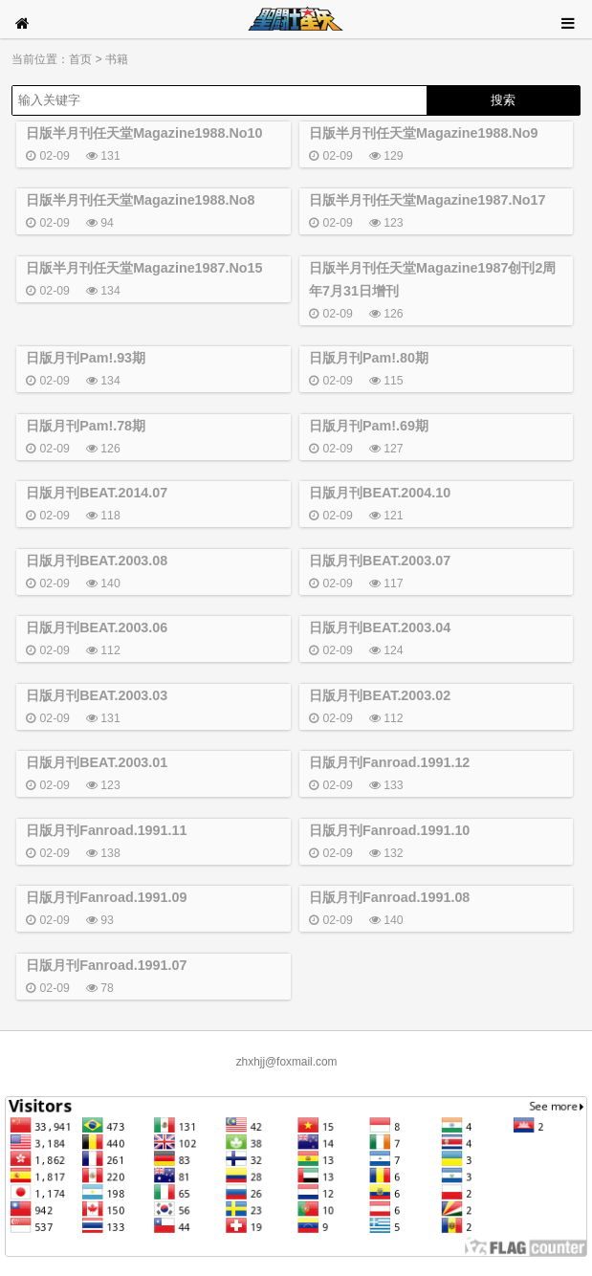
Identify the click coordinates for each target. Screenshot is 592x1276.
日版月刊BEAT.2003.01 (96, 762)
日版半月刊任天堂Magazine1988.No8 (140, 200)
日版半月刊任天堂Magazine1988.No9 (423, 133)
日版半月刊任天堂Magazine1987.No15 (144, 267)
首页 (80, 59)
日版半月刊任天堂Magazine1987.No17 (427, 200)
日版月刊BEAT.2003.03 (96, 695)
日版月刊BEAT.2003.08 (96, 560)
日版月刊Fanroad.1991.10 (389, 830)
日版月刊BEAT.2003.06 (96, 627)
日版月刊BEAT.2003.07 (379, 560)
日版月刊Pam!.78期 (85, 425)
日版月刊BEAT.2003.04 (379, 627)
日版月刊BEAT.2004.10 (379, 492)
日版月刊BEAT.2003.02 (379, 695)
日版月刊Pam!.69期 (368, 425)
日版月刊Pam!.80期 (368, 357)
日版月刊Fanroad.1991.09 (106, 897)
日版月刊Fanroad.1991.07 (106, 965)
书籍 (116, 59)
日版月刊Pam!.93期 (85, 357)
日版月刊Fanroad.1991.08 (389, 897)
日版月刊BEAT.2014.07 (96, 492)
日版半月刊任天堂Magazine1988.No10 (144, 133)
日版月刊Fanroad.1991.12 (389, 762)
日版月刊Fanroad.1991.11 (106, 830)
